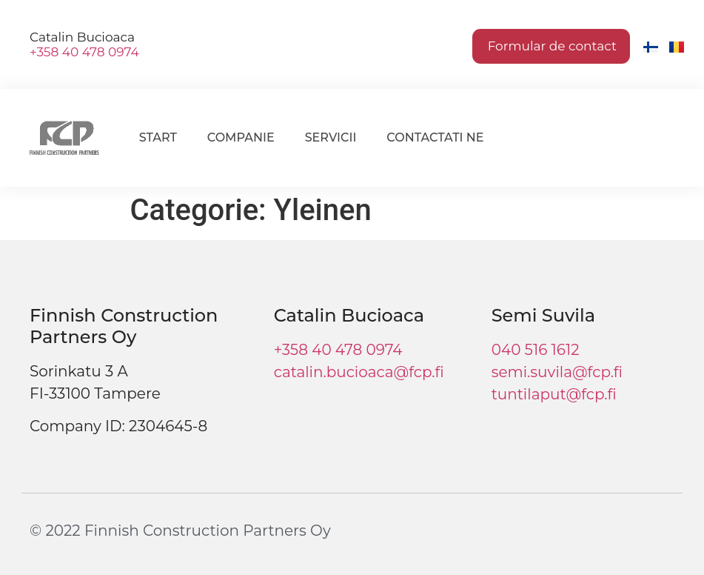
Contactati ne (434, 137)
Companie (241, 137)
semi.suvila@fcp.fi (557, 372)
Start (158, 137)
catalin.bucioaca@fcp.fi (359, 372)
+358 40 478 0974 (84, 51)
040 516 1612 (536, 350)
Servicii (331, 137)
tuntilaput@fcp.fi (554, 394)
